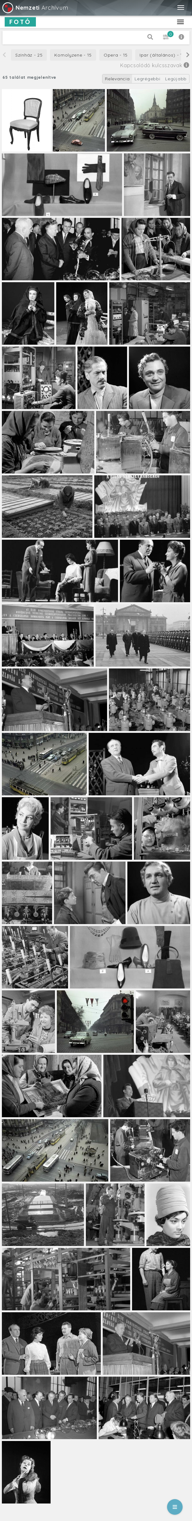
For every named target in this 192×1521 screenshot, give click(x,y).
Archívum (35, 7)
